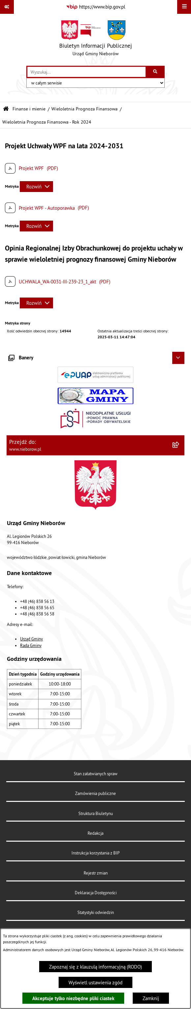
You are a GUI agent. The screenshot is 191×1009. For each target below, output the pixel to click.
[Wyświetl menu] (184, 7)
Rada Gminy (30, 645)
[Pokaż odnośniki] (7, 7)
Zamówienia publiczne (95, 793)
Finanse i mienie (29, 109)
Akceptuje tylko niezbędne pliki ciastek (73, 998)
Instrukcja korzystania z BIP (95, 852)
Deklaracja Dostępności (96, 892)
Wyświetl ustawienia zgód (95, 982)
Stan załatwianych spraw (96, 773)
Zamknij (151, 998)
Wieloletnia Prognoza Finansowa (84, 109)
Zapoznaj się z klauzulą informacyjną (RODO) (95, 967)
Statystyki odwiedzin (95, 912)
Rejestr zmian (96, 873)
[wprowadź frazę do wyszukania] (86, 72)
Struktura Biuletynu (95, 813)
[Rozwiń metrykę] (36, 186)
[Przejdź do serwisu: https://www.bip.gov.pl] (95, 7)
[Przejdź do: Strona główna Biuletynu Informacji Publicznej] (6, 109)
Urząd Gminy (31, 638)
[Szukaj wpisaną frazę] (156, 72)
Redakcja (95, 833)
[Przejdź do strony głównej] (95, 39)
